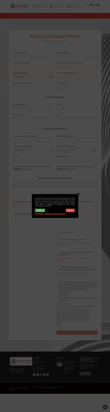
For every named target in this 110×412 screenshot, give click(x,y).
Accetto (40, 210)
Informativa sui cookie (58, 214)
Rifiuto (70, 210)
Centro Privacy (39, 214)
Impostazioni (48, 214)
